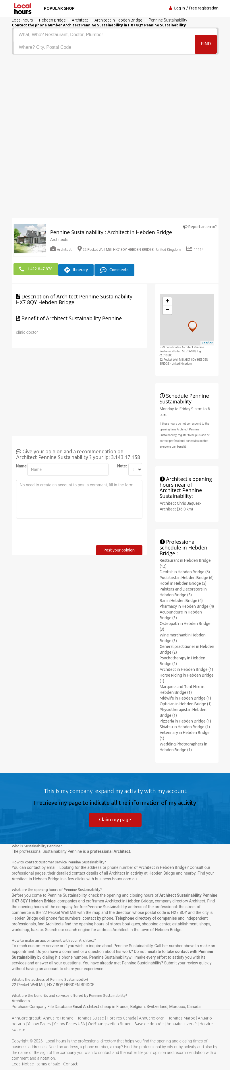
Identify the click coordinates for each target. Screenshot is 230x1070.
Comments (114, 268)
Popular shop (57, 8)
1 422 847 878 (36, 268)
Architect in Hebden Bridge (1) (186, 668)
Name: (19, 464)
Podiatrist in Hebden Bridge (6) (187, 576)
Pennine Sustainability (107, 906)
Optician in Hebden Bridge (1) (186, 702)
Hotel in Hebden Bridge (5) (183, 582)
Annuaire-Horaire (58, 1017)
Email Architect (86, 1006)
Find (206, 47)
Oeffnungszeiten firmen (110, 1023)
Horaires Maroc (181, 1017)
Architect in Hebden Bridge (163, 867)
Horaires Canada (121, 1017)
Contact (70, 1063)
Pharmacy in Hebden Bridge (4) (187, 605)
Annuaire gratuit (26, 1017)
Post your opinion (119, 548)
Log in (179, 8)
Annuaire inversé (182, 1023)
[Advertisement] (115, 97)
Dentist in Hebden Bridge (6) (185, 570)
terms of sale (48, 1063)
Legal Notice (23, 1063)
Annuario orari (152, 1017)
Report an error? (200, 226)
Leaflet (207, 341)
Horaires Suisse (90, 1017)
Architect (61, 249)
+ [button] (167, 300)
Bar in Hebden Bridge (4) (181, 599)
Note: (120, 464)
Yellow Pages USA (69, 1023)
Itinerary (76, 268)
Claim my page (115, 818)
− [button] (167, 308)
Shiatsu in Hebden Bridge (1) (185, 725)
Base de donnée (149, 1023)
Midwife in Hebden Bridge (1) (185, 696)
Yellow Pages (39, 1023)
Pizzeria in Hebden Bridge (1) (185, 719)
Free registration (204, 8)
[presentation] (59, 532)
